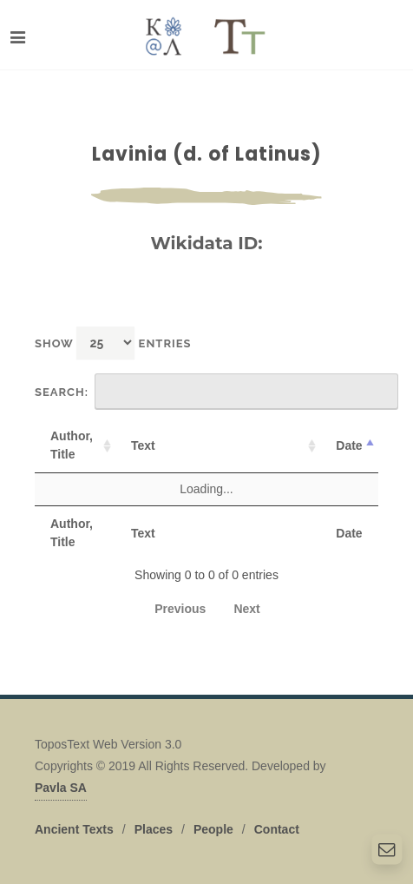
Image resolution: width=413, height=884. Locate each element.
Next (246, 609)
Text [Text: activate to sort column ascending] (143, 445)
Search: (216, 391)
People (213, 829)
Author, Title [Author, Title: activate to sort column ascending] (71, 445)
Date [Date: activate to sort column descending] (349, 445)
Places (153, 829)
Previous (180, 609)
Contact (276, 829)
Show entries (113, 343)
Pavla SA (61, 788)
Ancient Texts (74, 829)
